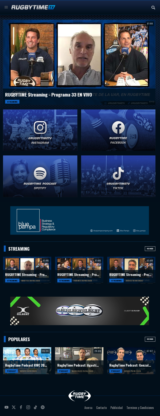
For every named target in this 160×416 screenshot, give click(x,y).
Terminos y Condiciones (140, 407)
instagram (28, 408)
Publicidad (116, 407)
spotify (43, 408)
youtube (7, 408)
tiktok (36, 408)
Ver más (150, 248)
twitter (14, 408)
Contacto (101, 407)
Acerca (88, 407)
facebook (21, 408)
